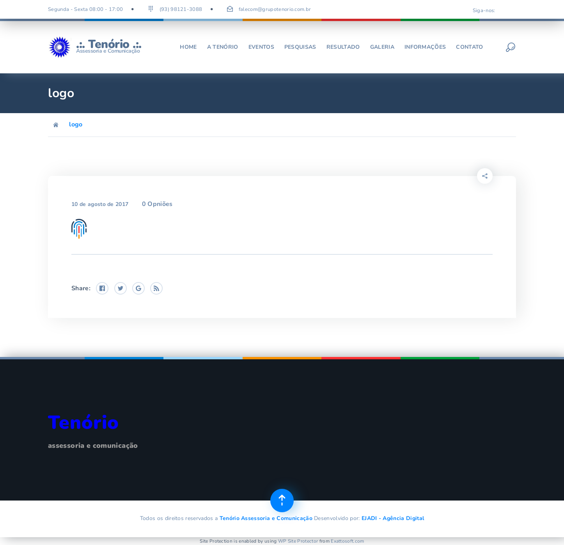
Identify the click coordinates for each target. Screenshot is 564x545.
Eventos (261, 47)
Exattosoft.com (347, 541)
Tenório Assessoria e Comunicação (266, 518)
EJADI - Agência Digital (393, 518)
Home (188, 47)
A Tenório (222, 47)
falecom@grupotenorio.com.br (275, 9)
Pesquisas (300, 47)
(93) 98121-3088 (181, 9)
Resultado (343, 47)
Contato (469, 47)
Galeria (382, 47)
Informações (425, 47)
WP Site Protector (298, 541)
